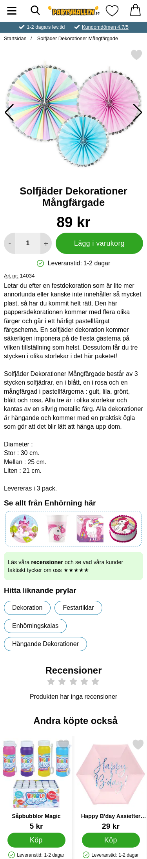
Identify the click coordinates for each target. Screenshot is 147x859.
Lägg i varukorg (99, 243)
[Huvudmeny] (12, 11)
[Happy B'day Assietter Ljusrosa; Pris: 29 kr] (110, 784)
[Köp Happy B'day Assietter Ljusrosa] (111, 839)
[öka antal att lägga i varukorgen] (46, 243)
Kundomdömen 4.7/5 (105, 27)
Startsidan (15, 38)
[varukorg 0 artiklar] (135, 11)
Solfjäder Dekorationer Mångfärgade (77, 38)
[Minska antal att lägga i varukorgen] (9, 243)
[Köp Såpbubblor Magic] (36, 839)
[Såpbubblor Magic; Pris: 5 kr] (36, 784)
